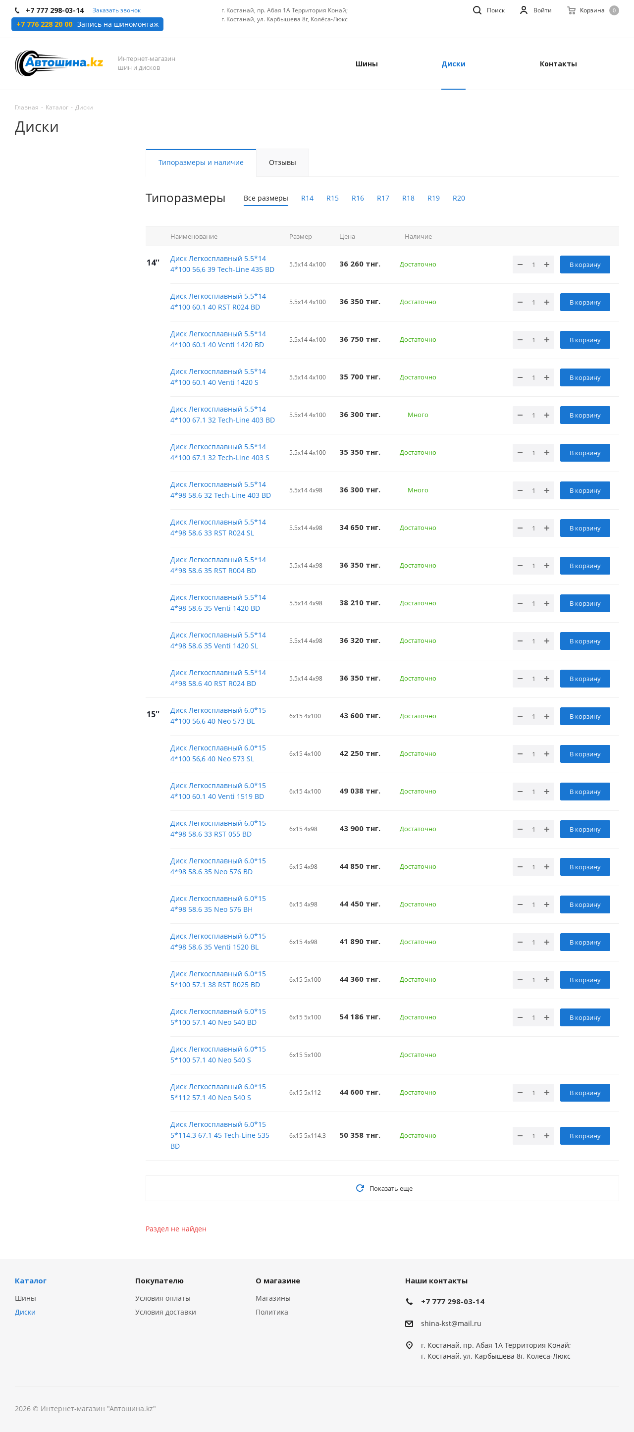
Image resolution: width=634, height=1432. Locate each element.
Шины (25, 1298)
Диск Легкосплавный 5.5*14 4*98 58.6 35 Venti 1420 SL (218, 640)
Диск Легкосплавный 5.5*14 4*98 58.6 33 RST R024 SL (218, 527)
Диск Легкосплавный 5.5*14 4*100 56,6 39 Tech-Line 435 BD (222, 264)
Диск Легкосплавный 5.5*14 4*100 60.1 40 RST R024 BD (218, 301)
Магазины (273, 1298)
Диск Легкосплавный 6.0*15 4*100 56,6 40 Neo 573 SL (218, 753)
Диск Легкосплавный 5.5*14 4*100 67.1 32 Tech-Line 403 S (219, 452)
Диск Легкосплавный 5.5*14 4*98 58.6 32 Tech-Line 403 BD (220, 489)
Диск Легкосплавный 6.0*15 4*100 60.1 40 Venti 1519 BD (218, 791)
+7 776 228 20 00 (44, 24)
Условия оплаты (163, 1298)
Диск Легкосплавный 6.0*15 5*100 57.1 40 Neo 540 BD (218, 1017)
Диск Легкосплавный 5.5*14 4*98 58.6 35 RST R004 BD (218, 565)
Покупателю (159, 1280)
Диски (25, 1312)
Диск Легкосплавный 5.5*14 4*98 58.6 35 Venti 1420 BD (218, 602)
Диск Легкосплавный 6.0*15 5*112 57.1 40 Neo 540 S (218, 1092)
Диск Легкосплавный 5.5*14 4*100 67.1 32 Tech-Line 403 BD (222, 414)
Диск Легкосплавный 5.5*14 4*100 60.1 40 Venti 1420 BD (218, 339)
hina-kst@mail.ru (452, 1323)
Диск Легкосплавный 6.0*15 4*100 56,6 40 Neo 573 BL (218, 715)
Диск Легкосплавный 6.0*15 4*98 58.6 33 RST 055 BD (218, 828)
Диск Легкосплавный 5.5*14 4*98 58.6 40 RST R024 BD (218, 678)
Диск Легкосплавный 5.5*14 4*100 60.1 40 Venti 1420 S (218, 377)
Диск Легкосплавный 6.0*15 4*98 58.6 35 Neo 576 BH (218, 904)
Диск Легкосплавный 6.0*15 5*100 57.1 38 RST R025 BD (218, 979)
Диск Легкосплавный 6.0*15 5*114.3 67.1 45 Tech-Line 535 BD (219, 1135)
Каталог (31, 1280)
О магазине (278, 1280)
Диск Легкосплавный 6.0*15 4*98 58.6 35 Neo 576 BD (218, 866)
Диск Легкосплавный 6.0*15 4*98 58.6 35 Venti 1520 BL (218, 941)
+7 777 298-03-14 (452, 1301)
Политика (272, 1312)
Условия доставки (165, 1312)
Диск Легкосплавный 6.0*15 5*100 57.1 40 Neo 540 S (218, 1054)
